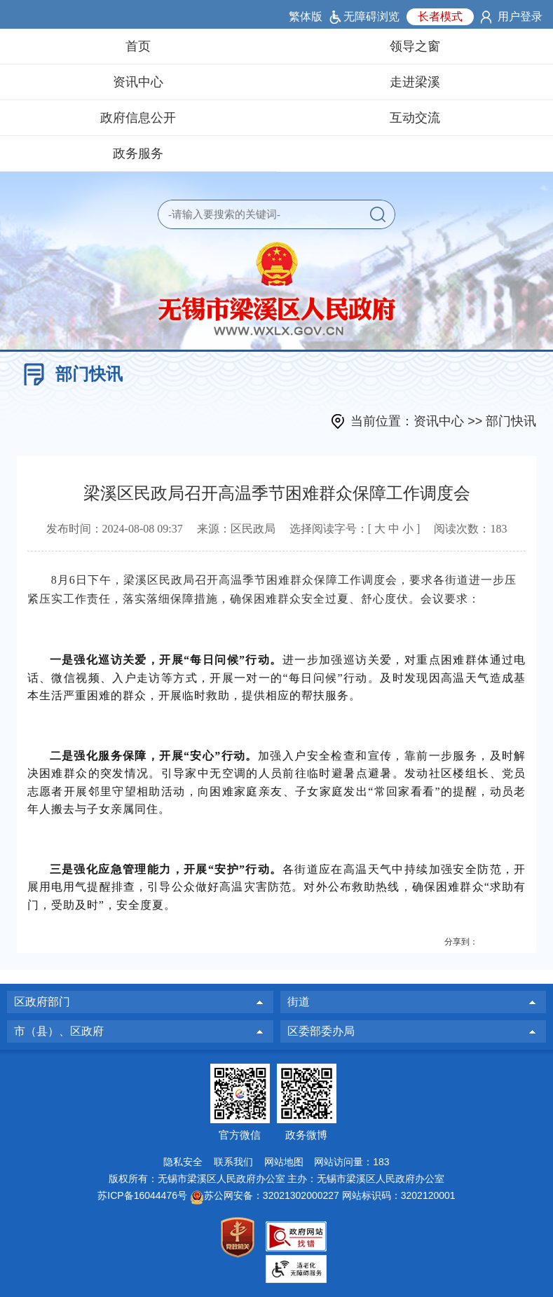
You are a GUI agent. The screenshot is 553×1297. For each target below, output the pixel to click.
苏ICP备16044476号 (142, 1195)
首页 (138, 46)
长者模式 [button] (440, 16)
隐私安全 (183, 1161)
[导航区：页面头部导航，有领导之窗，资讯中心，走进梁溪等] (276, 100)
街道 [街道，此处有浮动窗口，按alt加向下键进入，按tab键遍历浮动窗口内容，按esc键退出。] (298, 1002)
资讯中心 (138, 82)
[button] (377, 214)
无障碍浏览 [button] (371, 16)
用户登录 (520, 16)
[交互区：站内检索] (276, 214)
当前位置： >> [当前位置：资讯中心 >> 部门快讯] (443, 421)
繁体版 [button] (305, 16)
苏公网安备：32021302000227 (271, 1195)
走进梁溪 (415, 82)
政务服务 (138, 153)
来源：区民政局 (236, 529)
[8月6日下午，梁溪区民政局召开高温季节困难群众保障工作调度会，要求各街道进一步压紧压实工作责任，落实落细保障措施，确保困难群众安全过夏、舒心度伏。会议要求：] (276, 589)
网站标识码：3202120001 (399, 1195)
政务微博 (306, 1135)
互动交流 (415, 118)
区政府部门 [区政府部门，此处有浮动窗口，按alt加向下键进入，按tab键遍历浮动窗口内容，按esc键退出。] (42, 1002)
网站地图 (283, 1161)
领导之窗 (415, 46)
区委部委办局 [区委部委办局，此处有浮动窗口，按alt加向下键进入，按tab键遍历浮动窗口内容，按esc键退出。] (321, 1031)
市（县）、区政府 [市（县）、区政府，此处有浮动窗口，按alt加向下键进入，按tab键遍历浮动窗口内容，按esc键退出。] (59, 1031)
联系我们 (233, 1161)
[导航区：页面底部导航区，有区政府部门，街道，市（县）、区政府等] (276, 1017)
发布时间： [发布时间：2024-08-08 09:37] (114, 529)
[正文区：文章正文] (276, 714)
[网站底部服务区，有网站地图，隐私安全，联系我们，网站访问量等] (276, 1173)
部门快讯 (89, 373)
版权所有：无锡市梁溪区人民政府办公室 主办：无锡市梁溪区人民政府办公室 (277, 1178)
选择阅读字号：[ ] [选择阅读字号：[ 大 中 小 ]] (355, 529)
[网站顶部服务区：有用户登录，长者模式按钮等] (276, 14)
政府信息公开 (138, 118)
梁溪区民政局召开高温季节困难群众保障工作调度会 (276, 493)
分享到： (461, 942)
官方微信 (240, 1135)
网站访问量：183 (351, 1161)
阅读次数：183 (470, 529)
